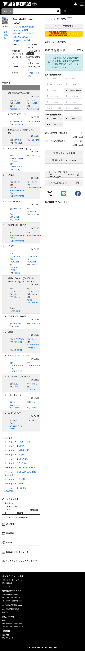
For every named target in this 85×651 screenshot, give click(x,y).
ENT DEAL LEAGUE (14, 268)
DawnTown (14, 405)
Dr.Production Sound (16, 427)
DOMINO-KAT (15, 256)
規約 (3, 620)
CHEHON (30, 33)
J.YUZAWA (19, 339)
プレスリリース (7, 638)
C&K (17, 100)
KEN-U (34, 264)
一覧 (64, 11)
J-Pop (30, 72)
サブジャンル (54, 124)
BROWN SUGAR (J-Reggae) (16, 159)
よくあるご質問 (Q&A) (10, 609)
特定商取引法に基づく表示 (12, 623)
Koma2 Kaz (15, 108)
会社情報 (5, 635)
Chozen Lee (15, 291)
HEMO (17, 219)
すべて (6, 11)
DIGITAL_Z (36, 155)
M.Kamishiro (15, 310)
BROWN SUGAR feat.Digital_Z (16, 168)
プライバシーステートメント (12, 626)
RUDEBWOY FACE (34, 187)
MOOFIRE (36, 214)
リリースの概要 (73, 90)
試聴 (73, 118)
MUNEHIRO (17, 323)
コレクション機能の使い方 (12, 600)
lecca (32, 402)
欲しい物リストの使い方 (11, 597)
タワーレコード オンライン (12, 580)
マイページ (6, 586)
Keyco (16, 30)
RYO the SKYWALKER (24, 26)
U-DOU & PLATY (16, 365)
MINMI (25, 30)
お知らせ (5, 612)
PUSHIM (18, 342)
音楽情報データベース (10, 594)
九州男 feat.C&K (33, 108)
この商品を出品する (63, 182)
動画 (54, 118)
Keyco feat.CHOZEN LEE (32, 302)
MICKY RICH (18, 208)
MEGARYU (18, 33)
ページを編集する (63, 25)
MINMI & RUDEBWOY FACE (17, 189)
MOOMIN (18, 350)
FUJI (16, 294)
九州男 (27, 40)
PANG (15, 383)
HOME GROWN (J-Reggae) (33, 346)
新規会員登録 (7, 583)
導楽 (15, 420)
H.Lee (34, 339)
